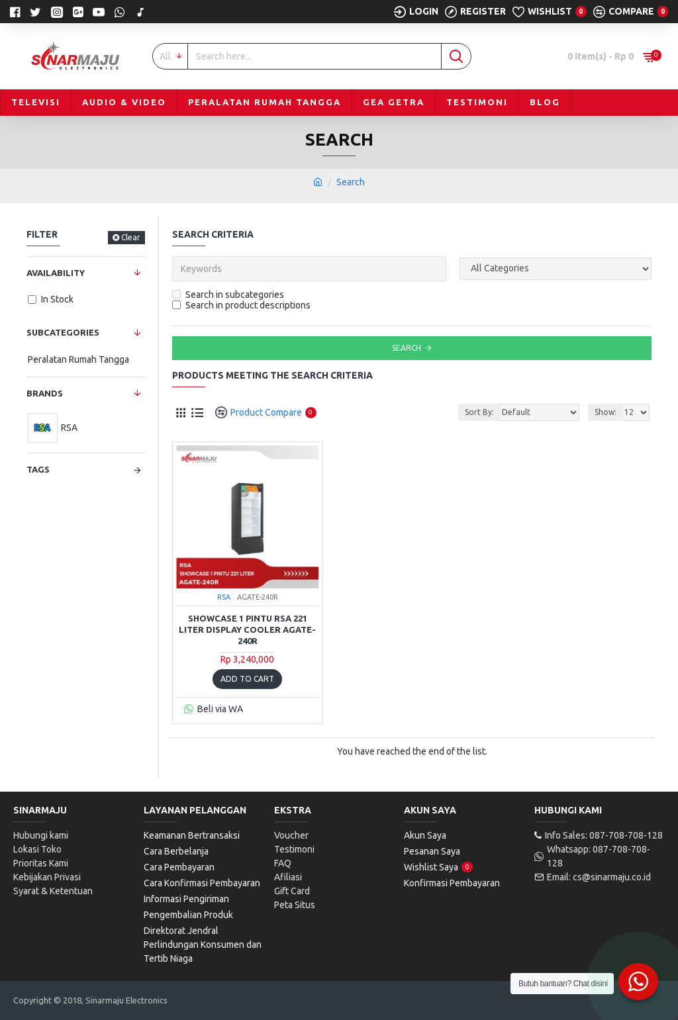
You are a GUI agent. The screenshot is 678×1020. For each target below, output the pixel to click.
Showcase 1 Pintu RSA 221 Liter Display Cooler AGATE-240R (247, 629)
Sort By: (479, 412)
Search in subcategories (228, 294)
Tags (38, 469)
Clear (130, 237)
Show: (605, 412)
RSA (223, 597)
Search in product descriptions (241, 305)
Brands (44, 393)
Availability (55, 272)
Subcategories (62, 332)
